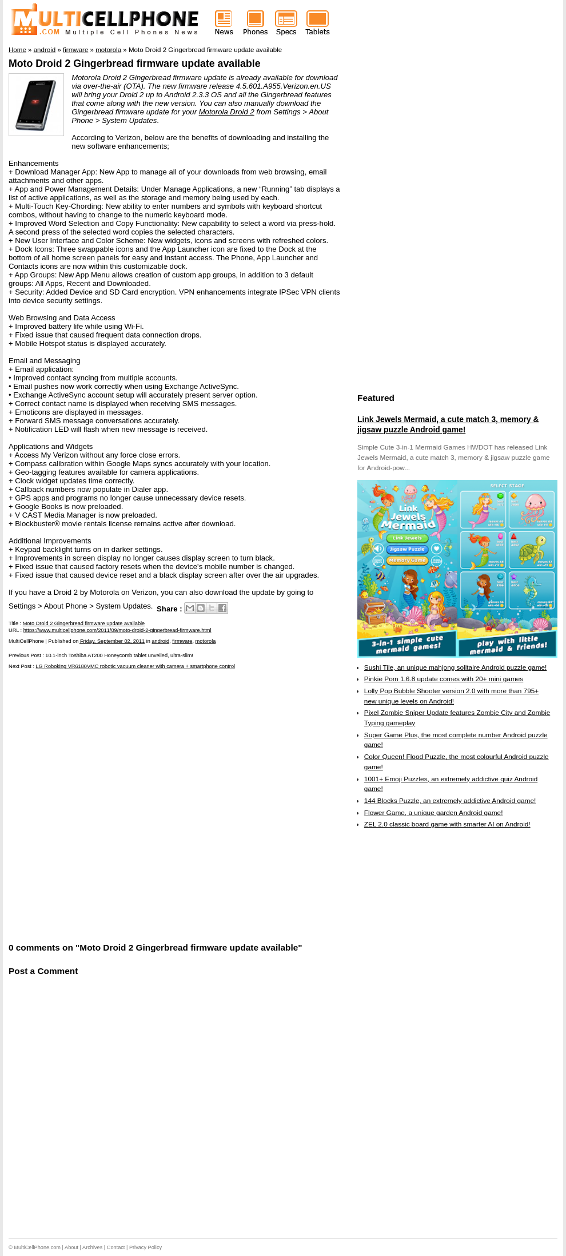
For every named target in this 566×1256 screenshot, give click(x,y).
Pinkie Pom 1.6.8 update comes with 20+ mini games (443, 679)
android (160, 641)
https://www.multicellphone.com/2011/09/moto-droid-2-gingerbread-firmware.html (117, 630)
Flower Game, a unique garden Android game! (433, 813)
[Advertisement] (126, 804)
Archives (92, 1247)
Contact (116, 1247)
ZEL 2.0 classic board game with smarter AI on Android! (447, 824)
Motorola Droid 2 (226, 112)
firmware (182, 641)
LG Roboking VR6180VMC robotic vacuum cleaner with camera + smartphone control (136, 666)
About (71, 1247)
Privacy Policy (145, 1247)
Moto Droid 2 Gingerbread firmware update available (135, 63)
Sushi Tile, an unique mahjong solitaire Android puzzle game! (455, 667)
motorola (206, 641)
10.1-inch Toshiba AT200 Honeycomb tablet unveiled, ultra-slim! (119, 655)
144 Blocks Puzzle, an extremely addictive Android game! (450, 801)
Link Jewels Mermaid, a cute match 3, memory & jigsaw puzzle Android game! (448, 424)
